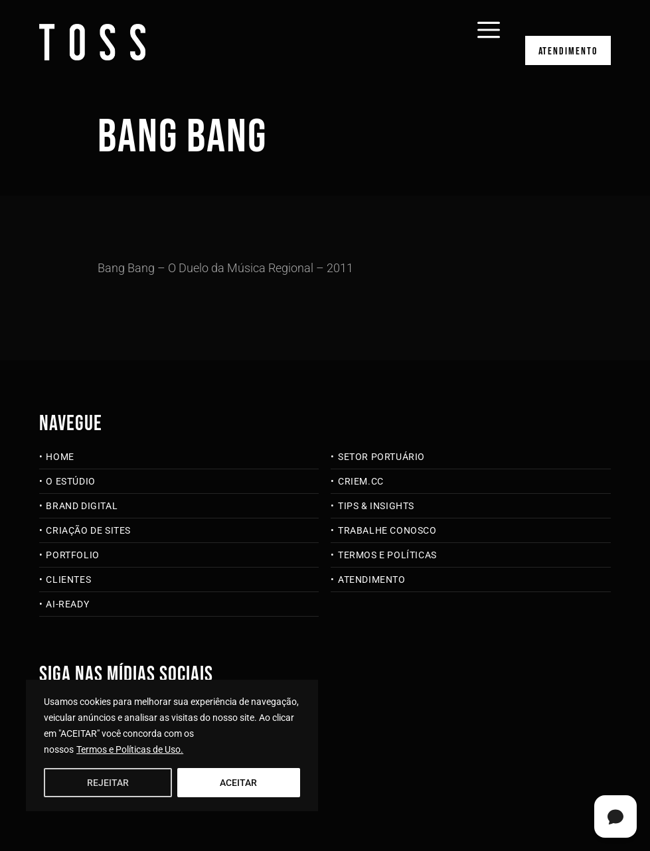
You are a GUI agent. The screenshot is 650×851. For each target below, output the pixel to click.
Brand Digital (82, 506)
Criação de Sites (88, 530)
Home (60, 456)
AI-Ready (67, 604)
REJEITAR (108, 782)
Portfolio (72, 555)
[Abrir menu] (485, 21)
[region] (172, 745)
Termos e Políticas (387, 555)
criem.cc (361, 481)
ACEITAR (238, 782)
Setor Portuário (381, 456)
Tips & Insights (376, 506)
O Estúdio (70, 481)
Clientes (68, 579)
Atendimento (568, 55)
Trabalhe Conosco (387, 530)
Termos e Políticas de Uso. (129, 749)
